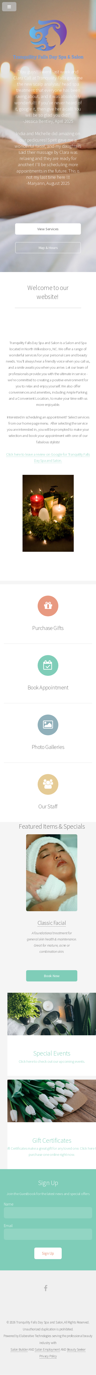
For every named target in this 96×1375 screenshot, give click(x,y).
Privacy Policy (48, 1356)
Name (9, 1204)
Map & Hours (48, 247)
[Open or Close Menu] (48, 5)
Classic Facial (52, 922)
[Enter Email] (48, 1234)
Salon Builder (19, 1349)
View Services (48, 229)
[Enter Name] (48, 1212)
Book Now (52, 975)
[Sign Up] (47, 1253)
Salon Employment (47, 1349)
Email (8, 1225)
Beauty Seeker (76, 1349)
